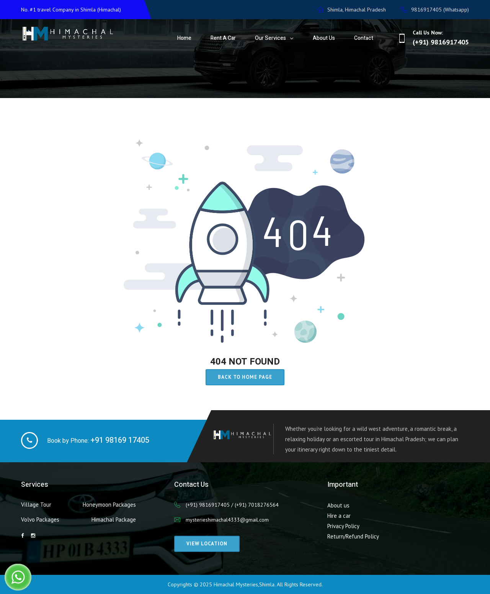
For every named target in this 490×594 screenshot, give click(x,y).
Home (184, 38)
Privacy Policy (343, 526)
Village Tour (36, 504)
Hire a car (339, 515)
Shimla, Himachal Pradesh (351, 9)
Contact (363, 38)
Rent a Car (223, 38)
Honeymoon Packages (109, 504)
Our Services (270, 38)
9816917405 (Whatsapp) (435, 9)
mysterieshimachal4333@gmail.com (227, 519)
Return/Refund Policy (353, 536)
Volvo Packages (40, 519)
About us (338, 505)
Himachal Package (113, 519)
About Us (324, 38)
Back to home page (245, 377)
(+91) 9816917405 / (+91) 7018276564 (232, 504)
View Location (206, 543)
